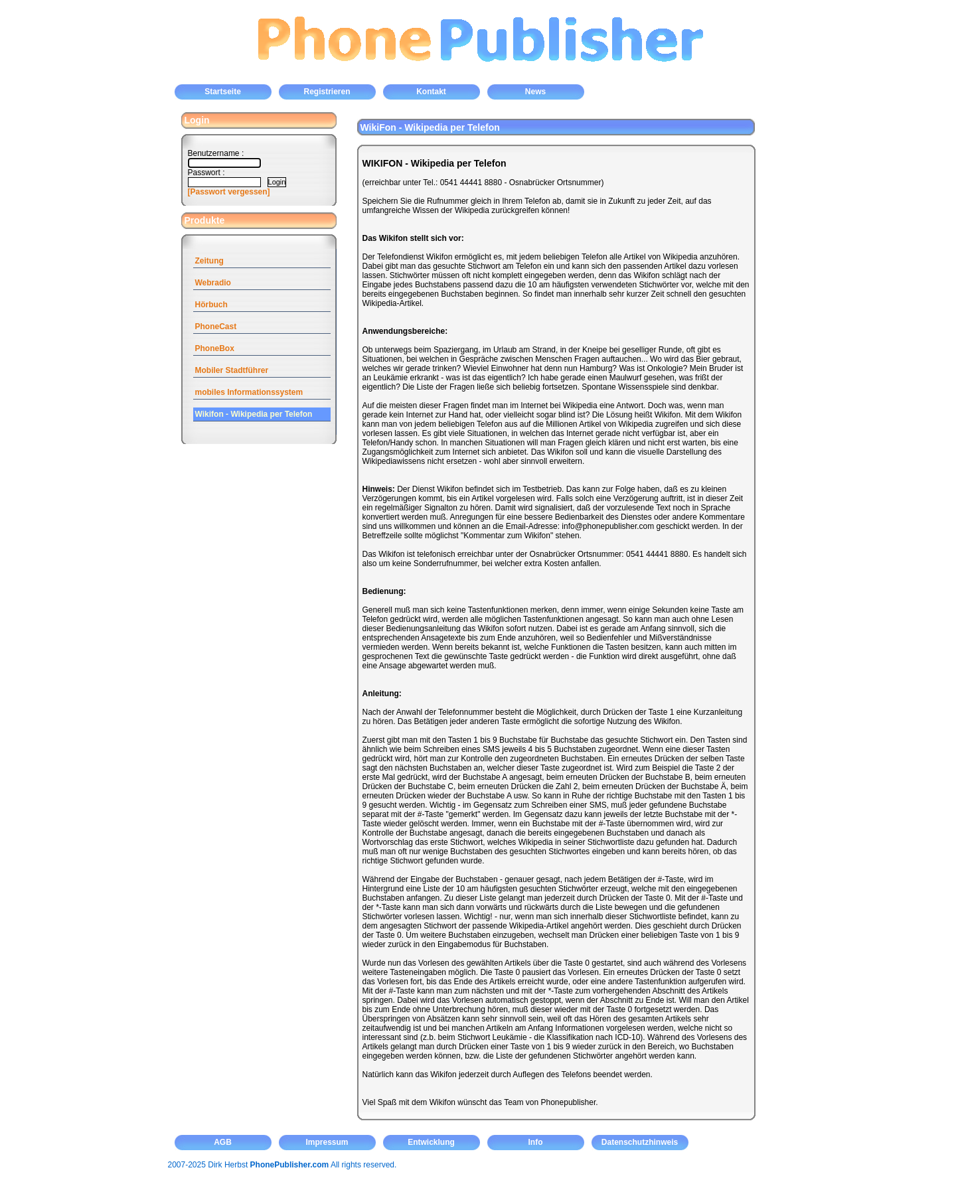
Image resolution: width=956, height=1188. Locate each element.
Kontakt (431, 91)
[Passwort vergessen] (229, 191)
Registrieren (326, 91)
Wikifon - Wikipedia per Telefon (254, 414)
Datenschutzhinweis (639, 1142)
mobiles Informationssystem (249, 392)
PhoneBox (214, 348)
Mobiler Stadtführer (232, 370)
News (535, 91)
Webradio (213, 282)
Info (535, 1142)
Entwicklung (431, 1142)
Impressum (326, 1142)
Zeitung (209, 260)
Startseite (222, 91)
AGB (223, 1142)
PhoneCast (216, 326)
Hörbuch (211, 304)
